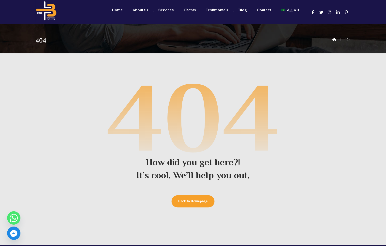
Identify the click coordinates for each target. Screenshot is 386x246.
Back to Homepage (193, 202)
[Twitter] (321, 12)
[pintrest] (346, 12)
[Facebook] (313, 12)
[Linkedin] (338, 12)
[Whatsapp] (13, 218)
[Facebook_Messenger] (13, 233)
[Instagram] (330, 12)
